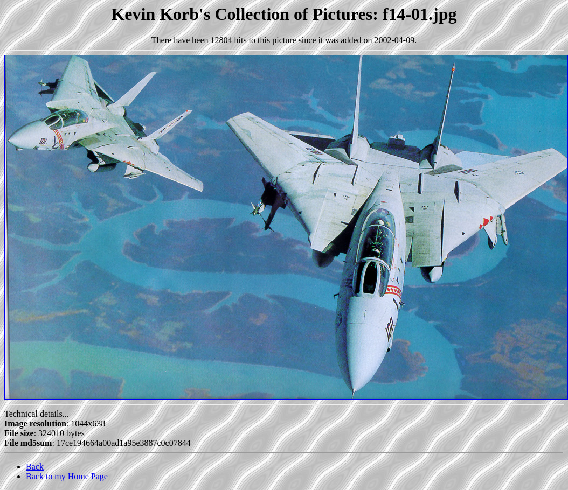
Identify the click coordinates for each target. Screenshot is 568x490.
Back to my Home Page (67, 476)
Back (35, 466)
